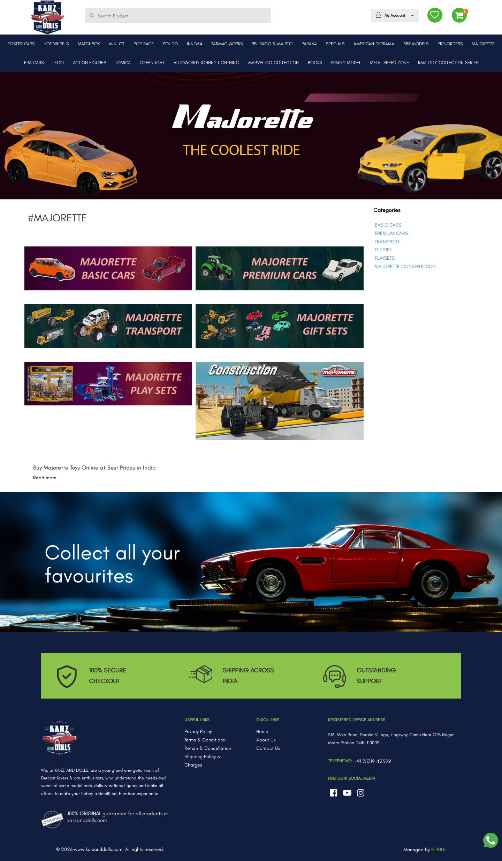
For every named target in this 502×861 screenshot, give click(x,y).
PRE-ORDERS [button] (450, 43)
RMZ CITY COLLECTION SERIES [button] (448, 62)
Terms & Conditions (204, 740)
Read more (44, 478)
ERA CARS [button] (34, 62)
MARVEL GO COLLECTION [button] (273, 62)
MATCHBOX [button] (89, 43)
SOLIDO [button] (170, 43)
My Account (393, 15)
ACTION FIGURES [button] (89, 62)
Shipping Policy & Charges (202, 761)
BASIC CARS (388, 225)
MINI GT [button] (116, 43)
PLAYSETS (385, 258)
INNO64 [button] (194, 43)
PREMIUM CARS (391, 233)
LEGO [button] (58, 62)
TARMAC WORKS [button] (227, 43)
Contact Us (268, 748)
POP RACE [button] (144, 43)
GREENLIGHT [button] (152, 62)
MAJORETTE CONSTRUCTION (405, 266)
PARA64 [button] (309, 43)
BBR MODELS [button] (415, 43)
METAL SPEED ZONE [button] (389, 62)
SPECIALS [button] (335, 43)
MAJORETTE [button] (483, 43)
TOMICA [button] (123, 62)
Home (262, 731)
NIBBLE (438, 849)
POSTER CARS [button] (21, 43)
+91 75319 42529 (373, 761)
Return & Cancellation (207, 748)
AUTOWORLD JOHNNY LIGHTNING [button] (206, 62)
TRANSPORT (387, 242)
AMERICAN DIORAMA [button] (373, 43)
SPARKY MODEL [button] (346, 62)
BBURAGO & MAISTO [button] (272, 43)
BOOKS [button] (315, 62)
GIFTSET (383, 250)
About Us (266, 740)
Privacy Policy (198, 731)
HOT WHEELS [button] (56, 43)
